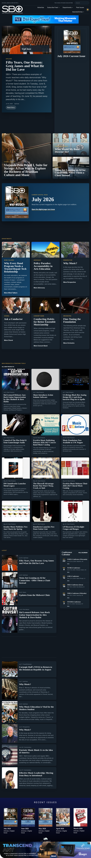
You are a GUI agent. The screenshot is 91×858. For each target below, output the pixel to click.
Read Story (11, 107)
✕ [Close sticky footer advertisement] (89, 843)
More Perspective (69, 282)
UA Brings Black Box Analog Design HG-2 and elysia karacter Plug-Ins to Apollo (74, 397)
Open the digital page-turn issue (43, 209)
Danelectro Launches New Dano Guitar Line (43, 528)
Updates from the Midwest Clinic (34, 595)
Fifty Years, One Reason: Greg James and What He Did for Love (25, 65)
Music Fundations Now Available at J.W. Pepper (73, 441)
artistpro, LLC (48, 841)
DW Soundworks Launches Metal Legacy (15, 484)
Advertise (40, 7)
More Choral (8, 340)
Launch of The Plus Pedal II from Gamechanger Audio (15, 441)
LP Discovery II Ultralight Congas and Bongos (73, 528)
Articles (6, 831)
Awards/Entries (77, 12)
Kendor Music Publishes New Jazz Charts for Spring (16, 528)
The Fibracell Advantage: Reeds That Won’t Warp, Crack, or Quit (43, 485)
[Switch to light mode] (87, 9)
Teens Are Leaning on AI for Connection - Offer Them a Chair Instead (34, 580)
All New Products (8, 366)
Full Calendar (82, 552)
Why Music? (25, 684)
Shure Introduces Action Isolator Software (43, 396)
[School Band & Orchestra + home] (12, 9)
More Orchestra (68, 343)
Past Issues (80, 7)
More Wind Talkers (10, 293)
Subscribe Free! (52, 7)
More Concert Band (40, 346)
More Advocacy (39, 288)
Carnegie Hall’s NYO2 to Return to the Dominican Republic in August (35, 668)
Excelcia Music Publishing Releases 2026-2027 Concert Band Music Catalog (44, 442)
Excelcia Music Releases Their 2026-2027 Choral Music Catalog (75, 485)
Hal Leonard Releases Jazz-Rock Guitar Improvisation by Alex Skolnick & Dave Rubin (15, 398)
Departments (67, 7)
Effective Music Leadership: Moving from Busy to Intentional (36, 774)
